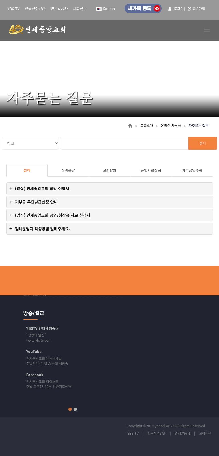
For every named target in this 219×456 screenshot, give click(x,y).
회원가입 (196, 8)
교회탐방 (109, 170)
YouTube (34, 351)
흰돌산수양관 (35, 8)
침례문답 (68, 170)
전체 (26, 170)
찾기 (203, 143)
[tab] (110, 188)
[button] (110, 188)
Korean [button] (105, 8)
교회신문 (80, 8)
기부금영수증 (192, 170)
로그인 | (176, 8)
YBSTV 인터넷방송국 (42, 328)
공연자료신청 (151, 170)
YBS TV (14, 8)
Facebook (35, 374)
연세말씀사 (59, 8)
